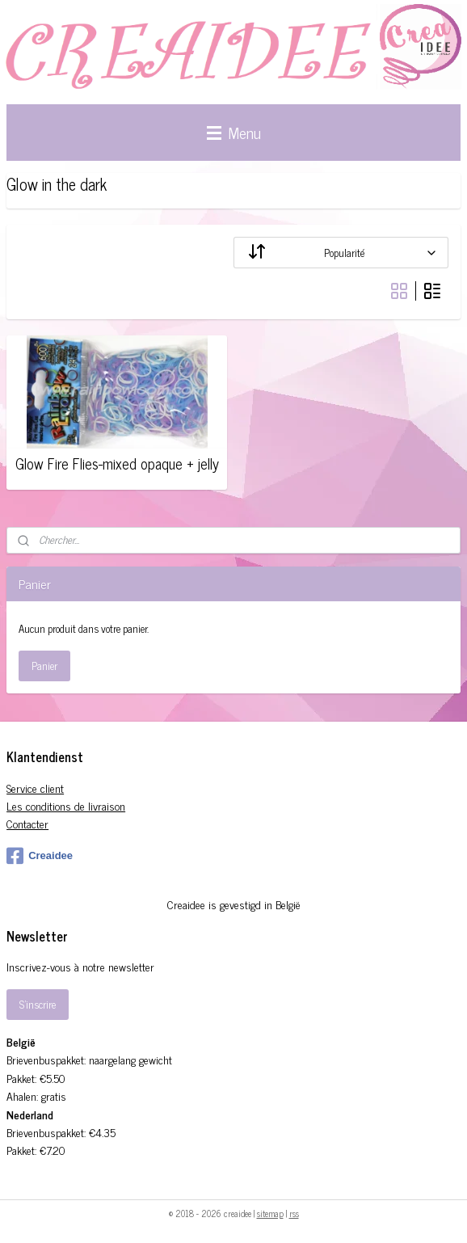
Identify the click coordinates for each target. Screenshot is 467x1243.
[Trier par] (341, 253)
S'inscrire (37, 1004)
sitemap (270, 1213)
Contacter (27, 823)
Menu (234, 132)
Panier (44, 665)
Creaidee (39, 856)
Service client (35, 787)
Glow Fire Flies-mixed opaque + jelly (117, 464)
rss (294, 1213)
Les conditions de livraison (65, 805)
